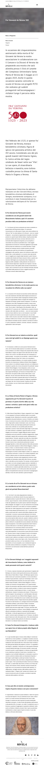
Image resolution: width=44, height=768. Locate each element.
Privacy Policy (36, 758)
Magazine (8, 42)
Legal (22, 759)
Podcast (7, 45)
